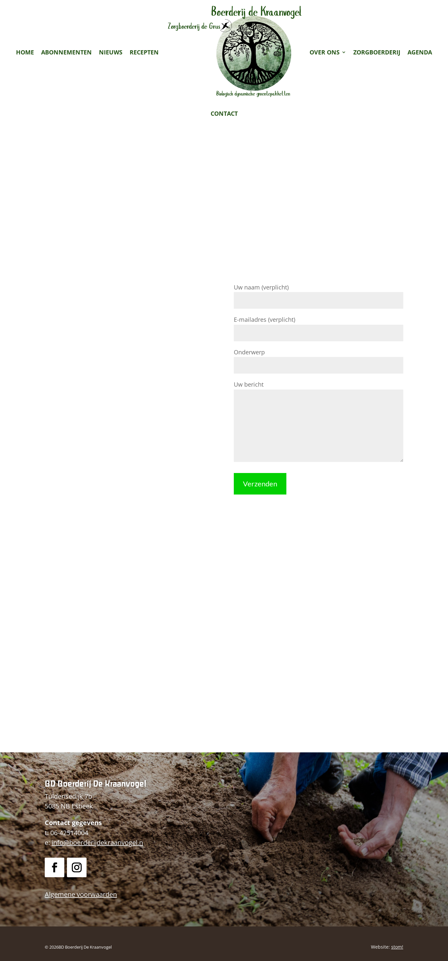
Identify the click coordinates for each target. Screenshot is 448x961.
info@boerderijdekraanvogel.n (97, 842)
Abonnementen (66, 52)
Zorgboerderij (376, 52)
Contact (224, 113)
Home (25, 52)
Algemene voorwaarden (81, 894)
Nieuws (110, 52)
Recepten (144, 52)
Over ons (325, 52)
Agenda (420, 52)
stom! (397, 947)
